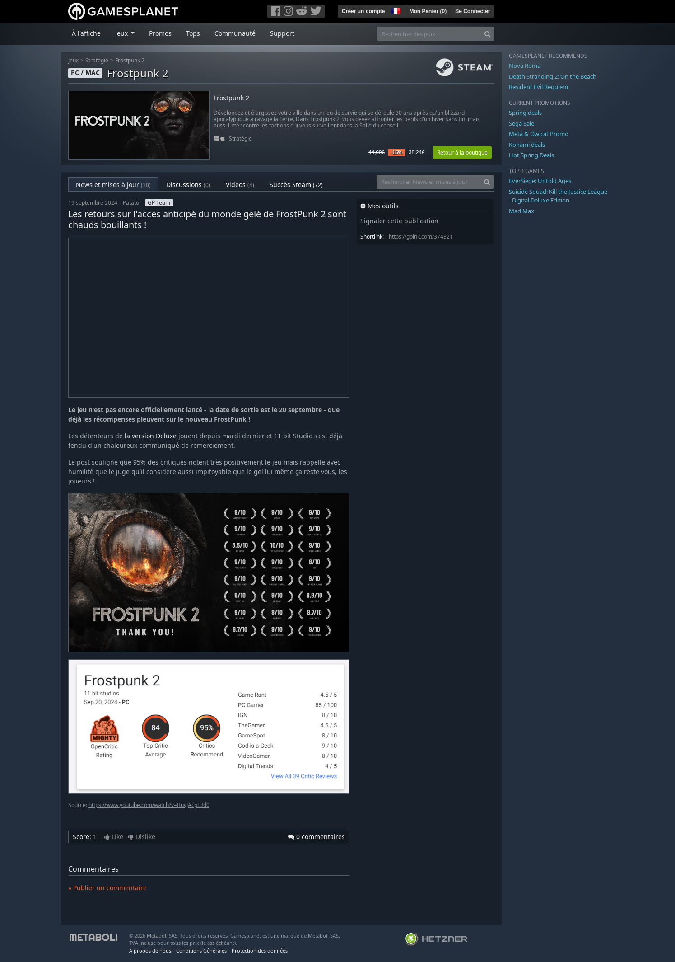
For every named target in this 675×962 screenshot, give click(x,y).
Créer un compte (363, 11)
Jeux (73, 60)
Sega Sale (521, 123)
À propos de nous (150, 950)
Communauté (235, 33)
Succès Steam (296, 184)
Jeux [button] (122, 33)
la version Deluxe (151, 436)
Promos (160, 33)
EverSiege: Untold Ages (540, 181)
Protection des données (260, 950)
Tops (193, 33)
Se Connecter (472, 11)
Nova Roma (524, 65)
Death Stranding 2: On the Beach (552, 76)
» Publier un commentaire (107, 887)
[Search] (487, 34)
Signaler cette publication (399, 220)
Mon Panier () (428, 11)
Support (282, 33)
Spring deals (525, 112)
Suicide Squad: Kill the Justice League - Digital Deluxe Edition (558, 196)
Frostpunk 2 (129, 60)
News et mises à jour (113, 184)
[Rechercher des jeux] (429, 34)
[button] (394, 9)
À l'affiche (86, 33)
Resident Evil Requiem (538, 87)
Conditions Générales (201, 950)
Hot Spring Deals (531, 155)
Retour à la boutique (462, 152)
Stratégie (96, 60)
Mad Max (521, 211)
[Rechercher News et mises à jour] (428, 182)
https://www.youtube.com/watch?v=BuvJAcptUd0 (148, 805)
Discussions (188, 184)
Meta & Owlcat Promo (538, 134)
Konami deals (527, 145)
